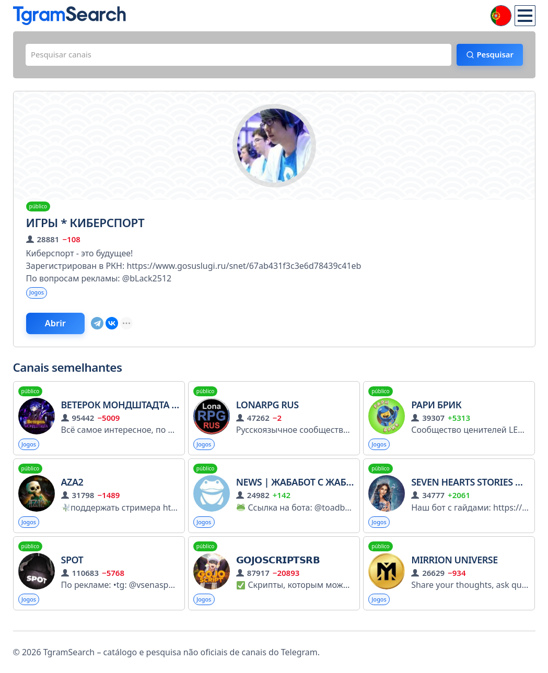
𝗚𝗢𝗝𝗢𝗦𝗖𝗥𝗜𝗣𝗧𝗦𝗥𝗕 (278, 567)
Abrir (62, 327)
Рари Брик (436, 410)
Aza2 (72, 488)
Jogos (38, 295)
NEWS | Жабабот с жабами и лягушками (337, 488)
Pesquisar (490, 56)
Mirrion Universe (454, 567)
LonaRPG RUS (267, 410)
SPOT (72, 567)
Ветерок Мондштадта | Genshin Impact (164, 410)
